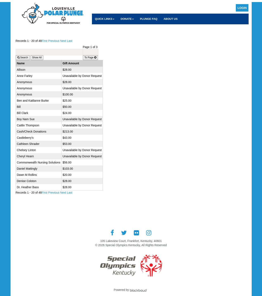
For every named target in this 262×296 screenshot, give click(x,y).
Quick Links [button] (105, 18)
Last (69, 40)
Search (22, 57)
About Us (170, 18)
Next (63, 40)
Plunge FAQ (148, 18)
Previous (53, 40)
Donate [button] (127, 18)
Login (242, 7)
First (44, 40)
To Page (90, 57)
